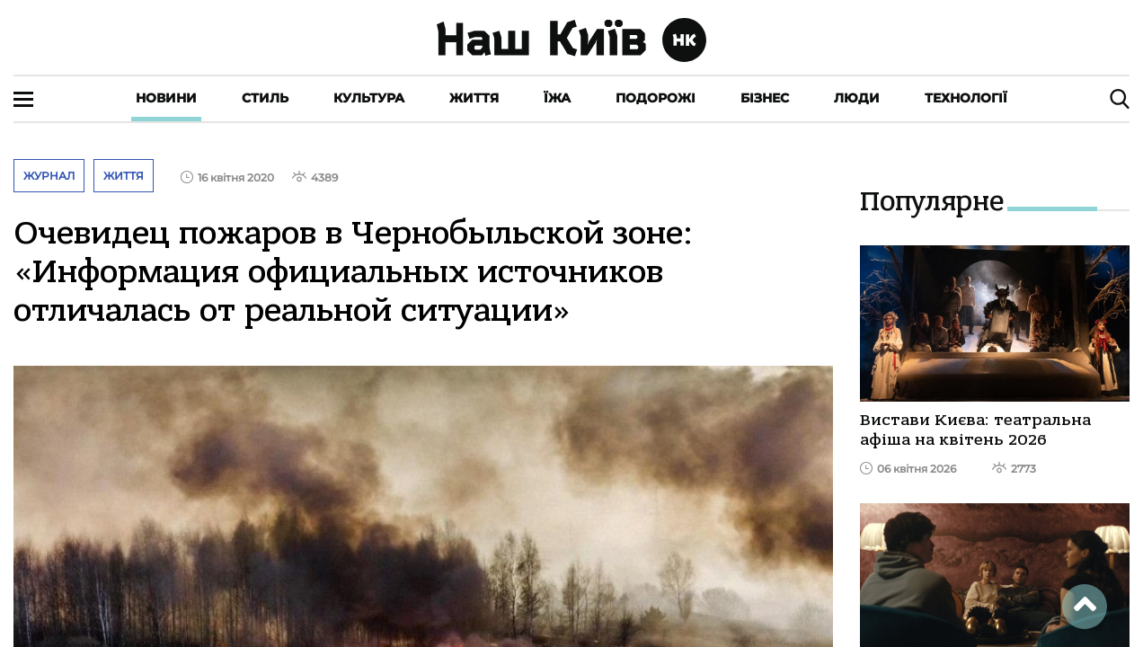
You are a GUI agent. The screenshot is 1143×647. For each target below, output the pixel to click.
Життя (474, 98)
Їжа (557, 98)
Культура (368, 98)
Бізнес (764, 98)
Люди (857, 98)
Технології (966, 98)
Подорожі (656, 98)
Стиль (265, 98)
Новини (166, 98)
